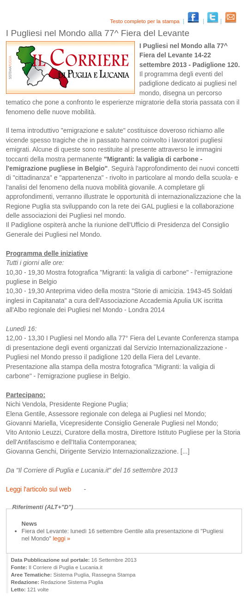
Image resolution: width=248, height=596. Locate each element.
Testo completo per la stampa (145, 21)
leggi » (60, 538)
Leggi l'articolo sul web (38, 489)
